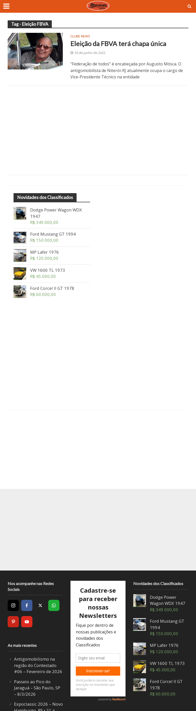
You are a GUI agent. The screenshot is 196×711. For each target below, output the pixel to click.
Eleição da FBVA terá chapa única (118, 43)
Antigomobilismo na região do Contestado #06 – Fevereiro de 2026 (38, 665)
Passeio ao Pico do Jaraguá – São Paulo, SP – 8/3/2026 (37, 688)
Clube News (80, 36)
